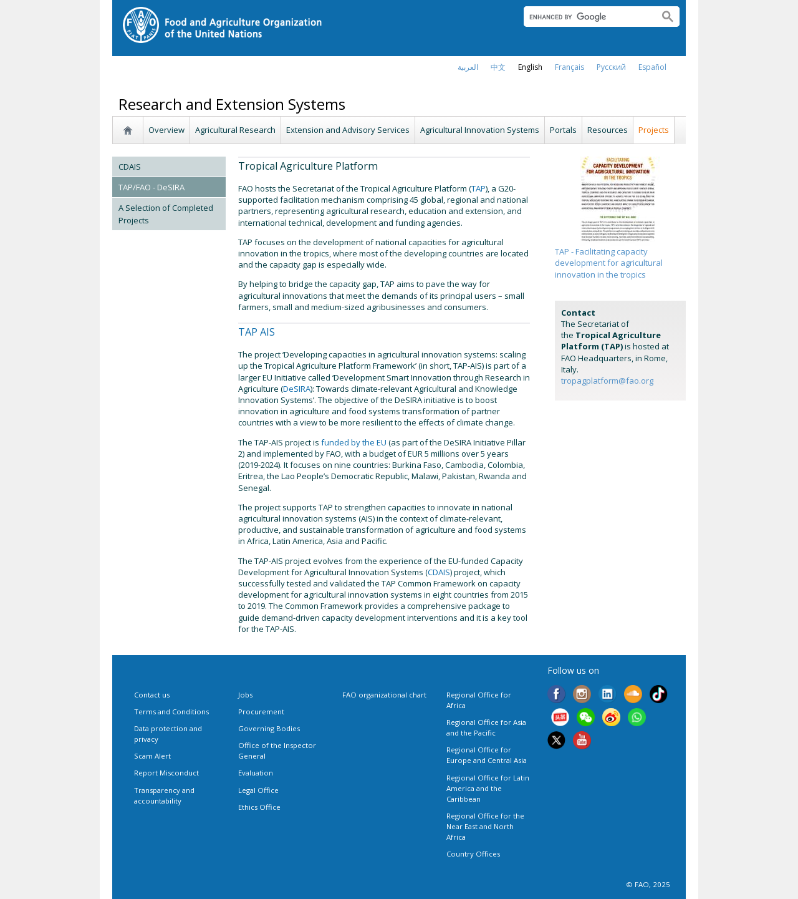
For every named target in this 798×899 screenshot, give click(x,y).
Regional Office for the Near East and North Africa (485, 826)
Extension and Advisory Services (348, 129)
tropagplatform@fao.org (607, 380)
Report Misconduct (166, 772)
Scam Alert (152, 756)
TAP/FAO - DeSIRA (151, 187)
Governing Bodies (269, 728)
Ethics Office (259, 807)
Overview (166, 129)
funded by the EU (354, 442)
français (569, 67)
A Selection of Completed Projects (165, 214)
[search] (586, 16)
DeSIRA (296, 388)
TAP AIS (256, 332)
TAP (478, 188)
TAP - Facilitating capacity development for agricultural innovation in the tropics (609, 262)
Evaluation (255, 772)
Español (652, 67)
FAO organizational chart (384, 694)
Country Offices (473, 853)
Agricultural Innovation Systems (479, 129)
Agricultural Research (235, 129)
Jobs (245, 694)
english (530, 67)
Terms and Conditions (171, 711)
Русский (611, 67)
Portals (563, 129)
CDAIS (129, 166)
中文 (498, 67)
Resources (607, 129)
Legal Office (258, 790)
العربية (468, 67)
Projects (653, 129)
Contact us (152, 694)
